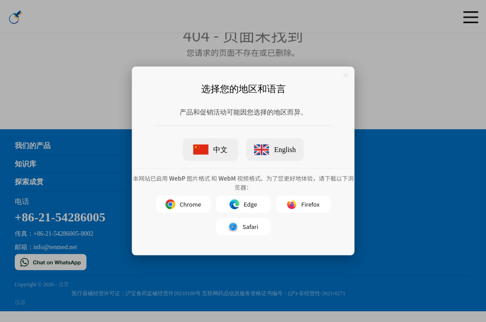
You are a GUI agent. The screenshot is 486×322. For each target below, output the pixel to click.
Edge (243, 204)
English (275, 149)
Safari (243, 227)
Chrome (183, 204)
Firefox (303, 204)
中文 (210, 149)
